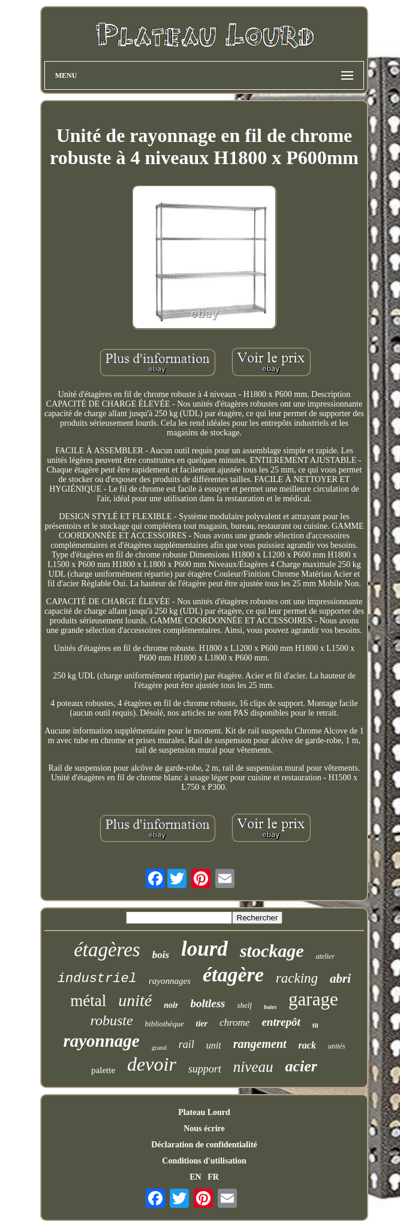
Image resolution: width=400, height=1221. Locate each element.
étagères (107, 950)
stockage (272, 951)
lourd (204, 949)
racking (297, 978)
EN (195, 1176)
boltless (207, 1003)
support (204, 1069)
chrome (234, 1022)
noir (171, 1005)
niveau (253, 1067)
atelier (325, 956)
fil (315, 1025)
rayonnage (101, 1040)
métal (88, 1001)
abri (340, 978)
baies (270, 1007)
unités (336, 1046)
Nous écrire (204, 1128)
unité (135, 1000)
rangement (260, 1043)
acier (301, 1066)
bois (160, 955)
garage (313, 999)
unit (213, 1045)
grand (159, 1047)
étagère (233, 975)
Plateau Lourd (204, 1112)
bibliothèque (164, 1023)
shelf (244, 1005)
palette (103, 1070)
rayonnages (170, 981)
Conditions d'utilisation (204, 1160)
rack (307, 1045)
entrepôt (280, 1022)
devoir (151, 1064)
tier (201, 1023)
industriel (97, 978)
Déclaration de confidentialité (204, 1144)
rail (186, 1044)
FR (213, 1176)
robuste (111, 1020)
